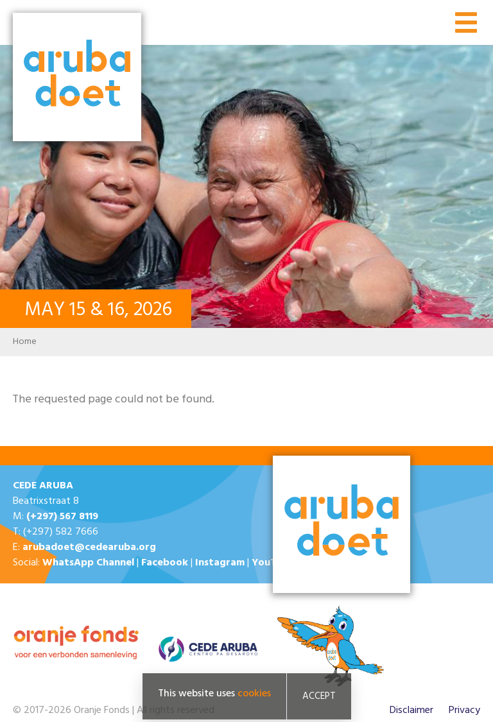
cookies (254, 693)
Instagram (220, 562)
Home (25, 341)
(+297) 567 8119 (62, 516)
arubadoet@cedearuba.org (89, 547)
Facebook (164, 562)
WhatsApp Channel (88, 562)
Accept (319, 696)
